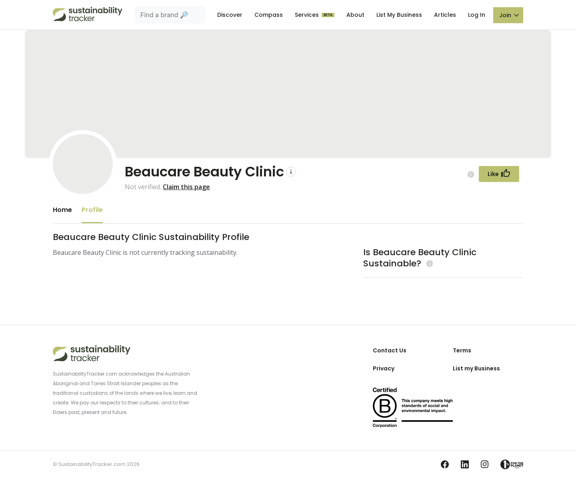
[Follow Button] (499, 174)
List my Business (476, 368)
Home (62, 209)
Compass (268, 15)
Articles (445, 15)
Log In (476, 15)
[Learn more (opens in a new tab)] (429, 263)
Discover (229, 15)
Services (307, 15)
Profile (92, 209)
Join (505, 15)
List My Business (399, 15)
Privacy (383, 368)
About (355, 15)
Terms (462, 350)
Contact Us (389, 350)
